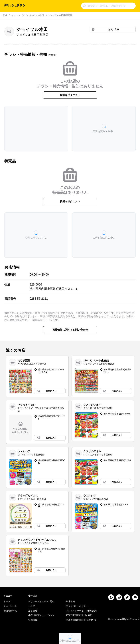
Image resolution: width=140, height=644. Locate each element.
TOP (5, 15)
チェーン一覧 (18, 15)
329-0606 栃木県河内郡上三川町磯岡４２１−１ (54, 286)
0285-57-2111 (39, 298)
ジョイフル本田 (36, 15)
